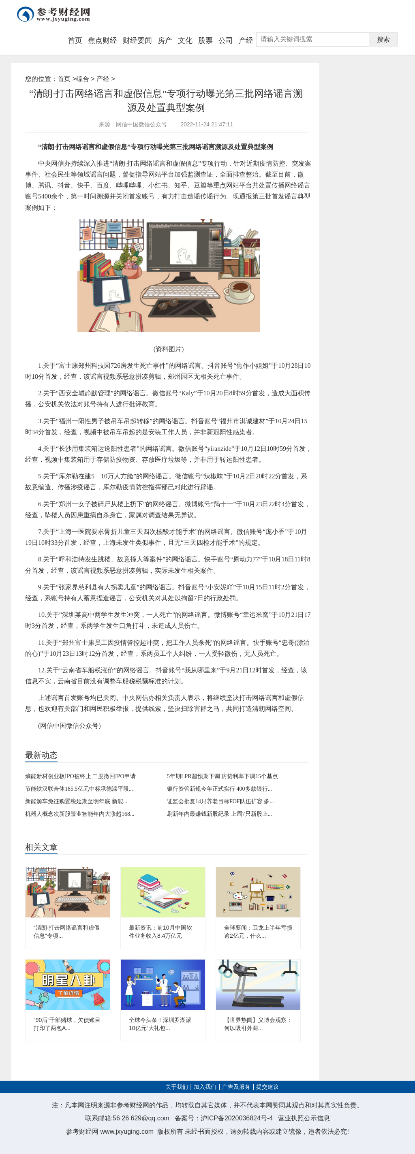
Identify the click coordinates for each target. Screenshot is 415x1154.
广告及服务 (236, 1087)
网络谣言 (68, 739)
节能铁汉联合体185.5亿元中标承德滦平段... (79, 789)
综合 (82, 78)
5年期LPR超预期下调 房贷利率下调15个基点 (222, 776)
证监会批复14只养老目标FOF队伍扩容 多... (220, 801)
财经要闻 (137, 40)
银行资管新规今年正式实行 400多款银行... (219, 789)
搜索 (383, 39)
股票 (205, 40)
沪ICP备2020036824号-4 (237, 1118)
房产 (165, 40)
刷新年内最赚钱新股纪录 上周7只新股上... (219, 814)
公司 (225, 40)
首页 (75, 40)
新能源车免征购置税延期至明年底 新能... (76, 801)
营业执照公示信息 (304, 1118)
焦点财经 (102, 40)
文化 (185, 40)
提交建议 (267, 1087)
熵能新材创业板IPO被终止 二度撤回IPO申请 (80, 776)
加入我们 (205, 1087)
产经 (246, 40)
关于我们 (176, 1087)
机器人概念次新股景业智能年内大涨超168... (80, 814)
